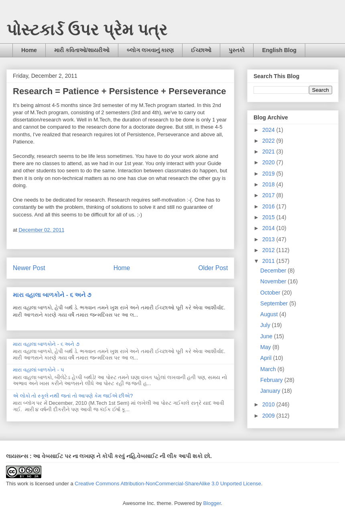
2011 (269, 261)
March (269, 369)
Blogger (212, 503)
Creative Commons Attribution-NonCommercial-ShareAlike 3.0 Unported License (168, 484)
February (272, 380)
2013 (269, 239)
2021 (269, 151)
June (267, 336)
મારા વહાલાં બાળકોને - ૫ (38, 370)
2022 (269, 140)
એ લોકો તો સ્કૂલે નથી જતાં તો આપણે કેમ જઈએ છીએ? (73, 396)
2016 (269, 206)
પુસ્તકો (237, 50)
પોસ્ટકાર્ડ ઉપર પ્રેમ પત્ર (86, 29)
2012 (269, 250)
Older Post (213, 268)
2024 (269, 130)
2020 (269, 162)
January (271, 391)
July (266, 325)
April (266, 358)
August (269, 314)
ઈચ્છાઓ (201, 50)
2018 (269, 184)
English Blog (279, 50)
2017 (269, 195)
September (274, 303)
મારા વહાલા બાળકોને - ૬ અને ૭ (52, 294)
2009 (269, 415)
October (271, 292)
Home (29, 50)
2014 (269, 228)
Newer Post (29, 268)
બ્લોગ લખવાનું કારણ (150, 50)
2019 (269, 173)
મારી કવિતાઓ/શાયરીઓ (82, 50)
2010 (269, 404)
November (274, 281)
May (266, 347)
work (22, 484)
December (274, 270)
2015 (269, 217)
